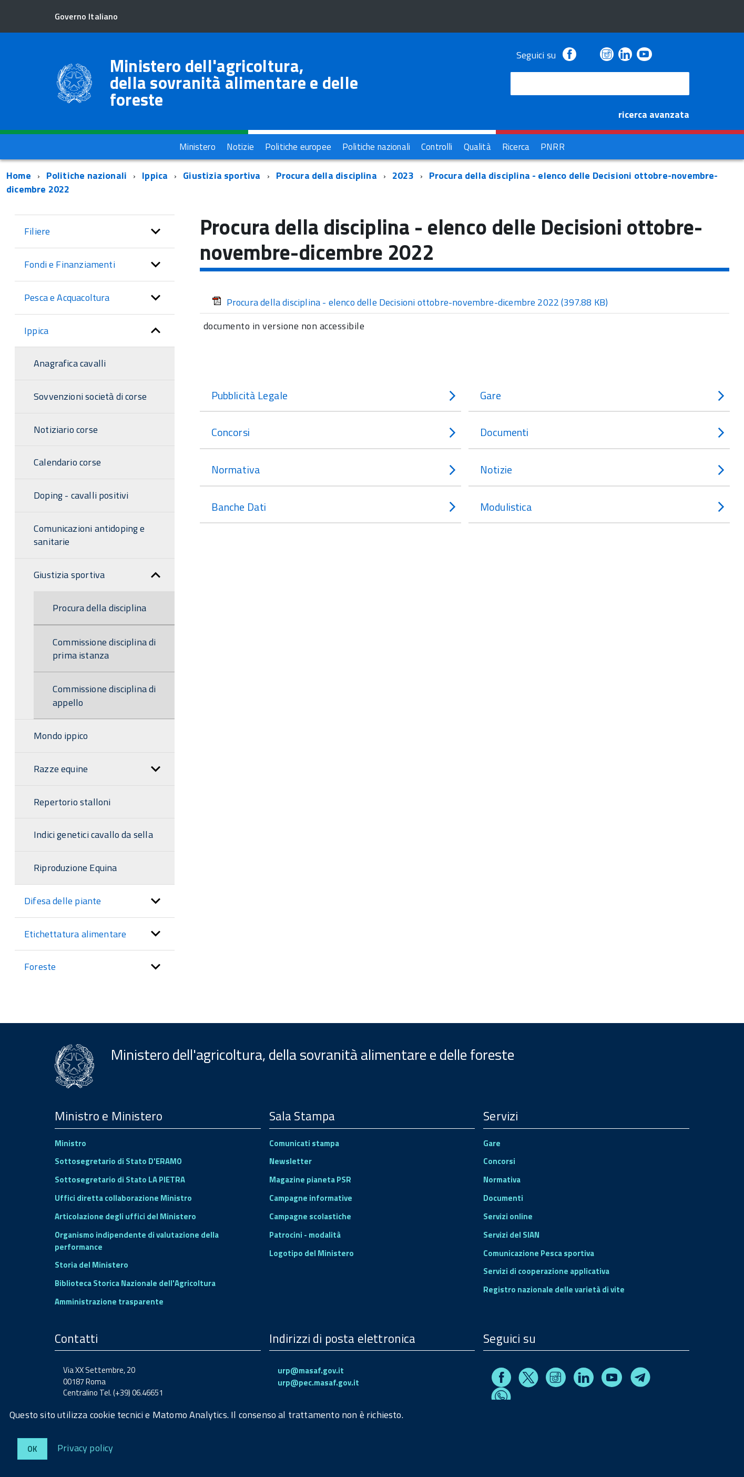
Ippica (155, 175)
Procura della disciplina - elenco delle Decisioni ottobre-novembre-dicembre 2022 (410, 302)
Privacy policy (85, 1447)
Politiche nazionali (86, 175)
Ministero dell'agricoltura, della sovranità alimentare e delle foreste (234, 82)
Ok (32, 1449)
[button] (156, 231)
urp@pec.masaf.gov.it (318, 1383)
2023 (403, 175)
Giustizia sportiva (221, 175)
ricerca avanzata (653, 114)
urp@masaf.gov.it (311, 1370)
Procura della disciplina (326, 175)
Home (18, 175)
